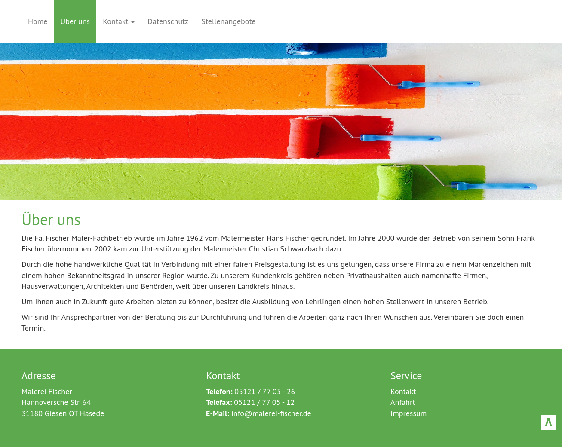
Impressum (408, 413)
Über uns (75, 21)
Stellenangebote (228, 21)
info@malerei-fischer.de (271, 413)
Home (38, 21)
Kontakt (119, 21)
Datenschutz (167, 21)
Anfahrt (402, 402)
